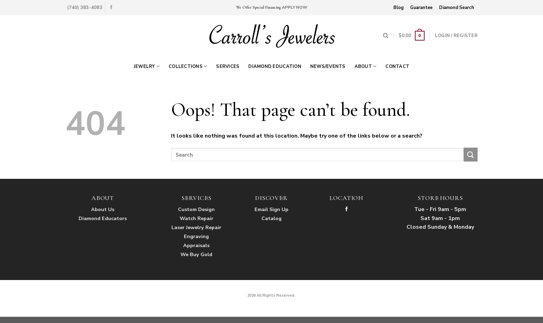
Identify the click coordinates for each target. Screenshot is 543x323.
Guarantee (421, 8)
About (366, 66)
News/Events (328, 66)
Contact (397, 66)
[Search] (385, 35)
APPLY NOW (294, 7)
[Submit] (471, 154)
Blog (398, 8)
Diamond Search (456, 8)
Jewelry (147, 66)
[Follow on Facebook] (111, 7)
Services (227, 66)
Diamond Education (274, 66)
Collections (188, 66)
